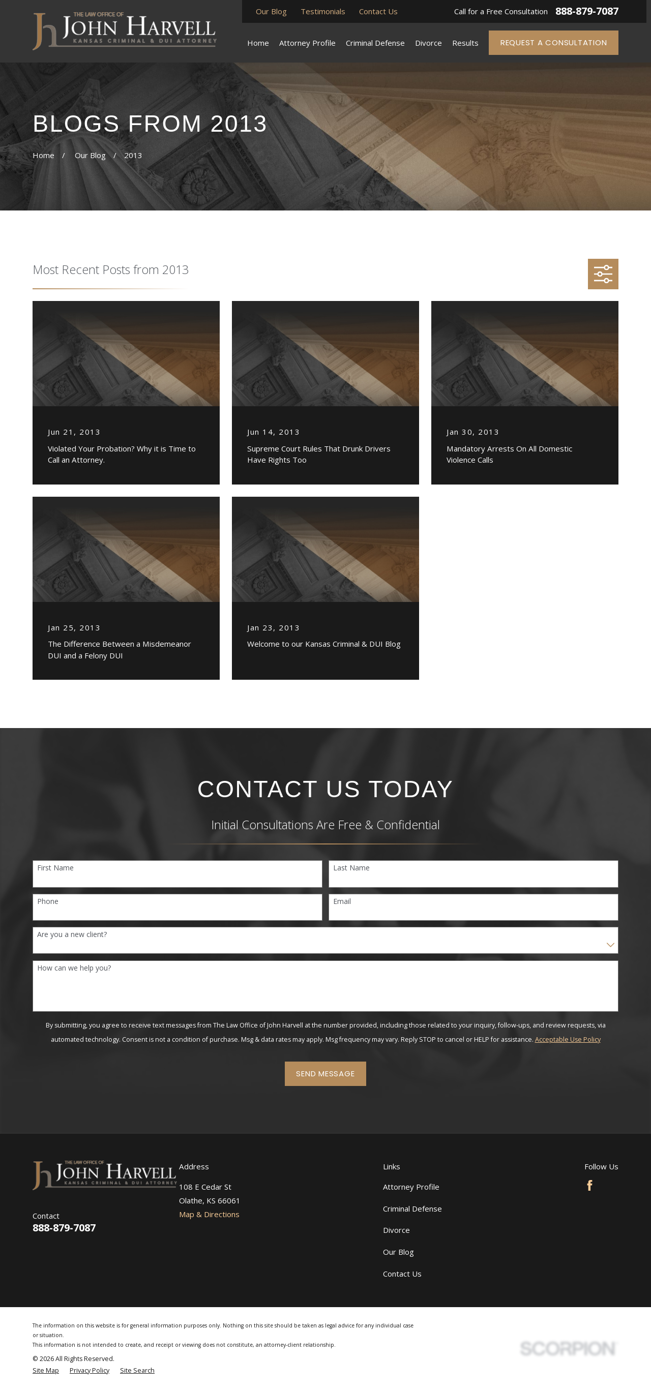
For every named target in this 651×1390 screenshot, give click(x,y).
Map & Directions (209, 1214)
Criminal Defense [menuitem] (375, 43)
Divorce (396, 1230)
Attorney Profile (411, 1187)
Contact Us (378, 11)
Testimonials (323, 11)
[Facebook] (589, 1185)
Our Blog (271, 11)
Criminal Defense (412, 1208)
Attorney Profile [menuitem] (307, 43)
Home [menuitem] (258, 43)
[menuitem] (46, 1371)
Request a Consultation (553, 42)
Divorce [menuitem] (428, 43)
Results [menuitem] (465, 43)
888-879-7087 (586, 11)
